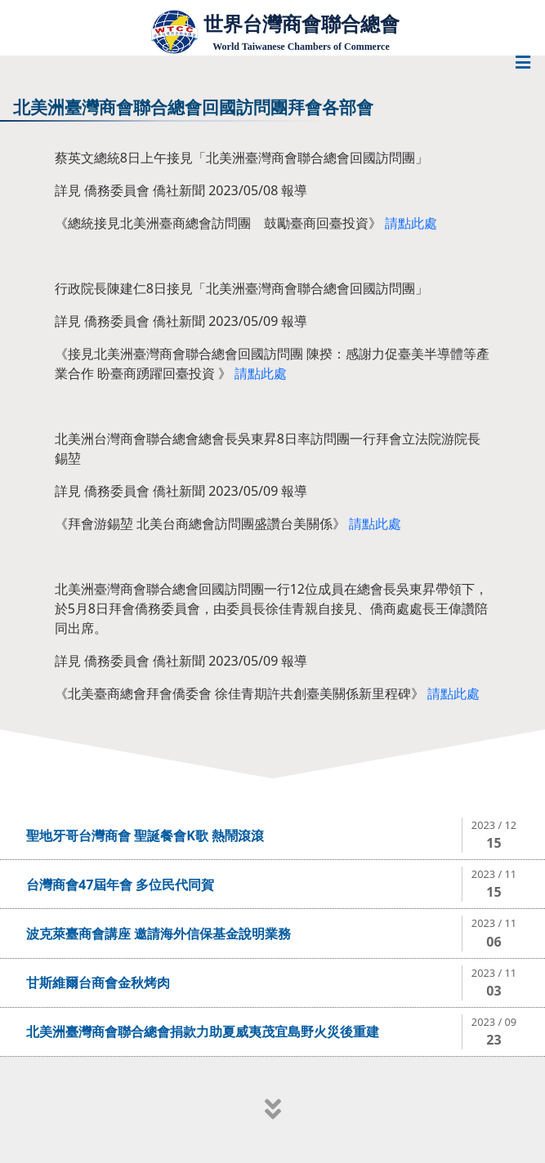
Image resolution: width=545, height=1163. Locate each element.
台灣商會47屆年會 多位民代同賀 (120, 884)
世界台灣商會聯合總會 (301, 24)
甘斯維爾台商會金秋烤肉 (98, 982)
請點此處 (411, 223)
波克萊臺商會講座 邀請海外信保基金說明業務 (158, 933)
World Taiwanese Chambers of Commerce (300, 46)
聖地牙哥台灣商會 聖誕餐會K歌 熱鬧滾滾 (145, 835)
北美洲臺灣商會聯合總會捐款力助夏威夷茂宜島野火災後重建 (202, 1031)
